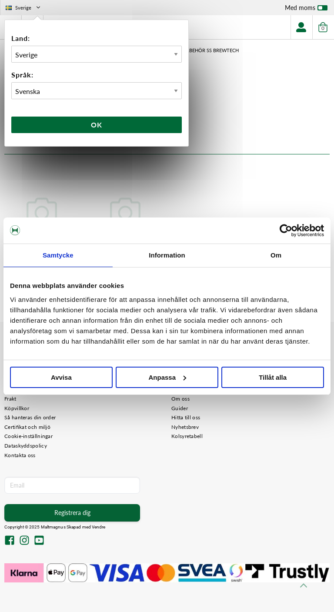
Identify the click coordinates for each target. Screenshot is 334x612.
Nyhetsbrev (185, 427)
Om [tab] (276, 255)
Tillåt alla (273, 377)
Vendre (99, 527)
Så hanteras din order (30, 417)
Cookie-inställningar (28, 436)
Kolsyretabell (187, 436)
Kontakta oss (20, 455)
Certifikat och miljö (27, 427)
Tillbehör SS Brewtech (209, 50)
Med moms (306, 9)
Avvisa (61, 377)
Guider (179, 408)
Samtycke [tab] (58, 255)
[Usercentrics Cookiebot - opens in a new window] (286, 230)
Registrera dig (72, 512)
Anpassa (167, 377)
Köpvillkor (16, 408)
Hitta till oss (185, 417)
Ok (96, 124)
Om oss (180, 398)
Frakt (10, 398)
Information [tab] (167, 255)
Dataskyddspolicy (25, 445)
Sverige (24, 8)
